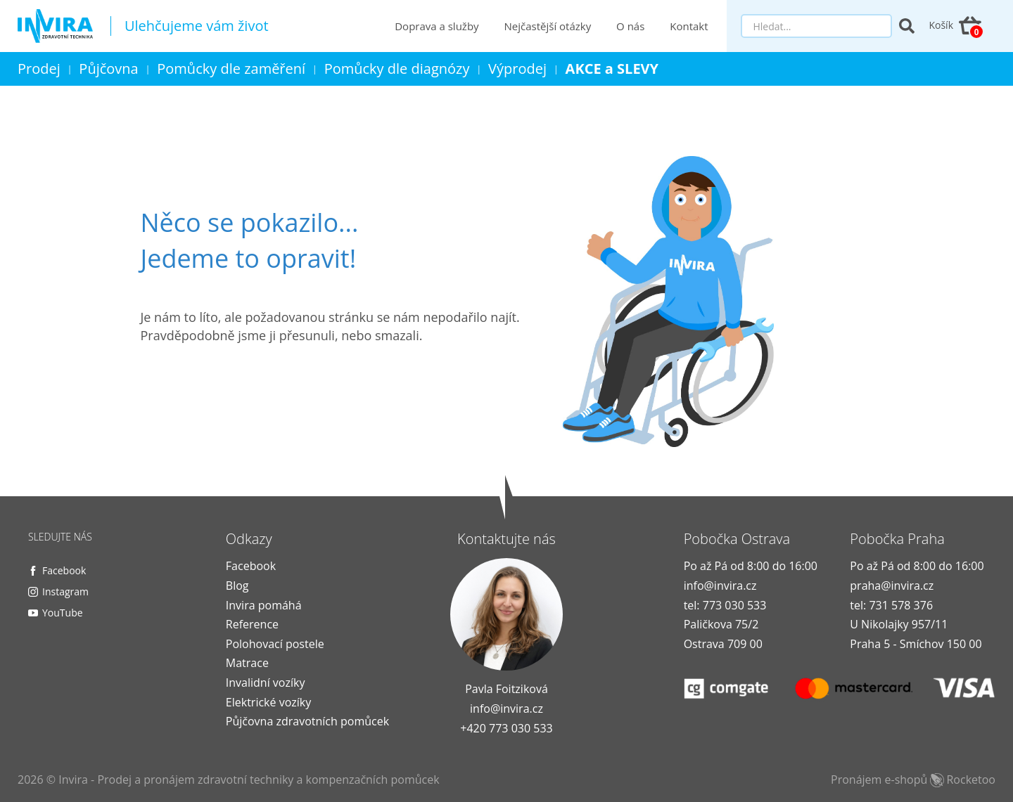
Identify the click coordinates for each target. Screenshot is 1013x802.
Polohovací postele (275, 644)
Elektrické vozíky (268, 702)
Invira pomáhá (264, 605)
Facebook (64, 570)
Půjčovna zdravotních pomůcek (307, 721)
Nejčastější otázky (548, 26)
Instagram (65, 591)
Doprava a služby (436, 26)
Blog (237, 585)
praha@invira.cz (892, 585)
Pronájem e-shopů (913, 779)
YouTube (62, 612)
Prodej (39, 68)
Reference (252, 624)
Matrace (247, 663)
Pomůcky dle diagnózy (397, 68)
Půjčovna (108, 68)
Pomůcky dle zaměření (231, 68)
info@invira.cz (506, 708)
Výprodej (517, 68)
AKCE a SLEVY (612, 68)
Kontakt (689, 26)
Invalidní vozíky (265, 682)
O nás (630, 26)
